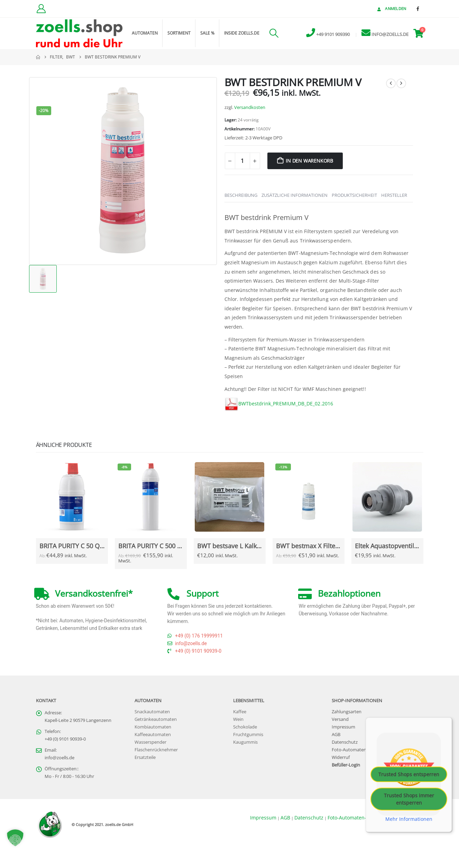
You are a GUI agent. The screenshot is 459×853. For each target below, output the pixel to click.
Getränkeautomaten (156, 722)
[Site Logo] (79, 33)
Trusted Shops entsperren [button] (408, 776)
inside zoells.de (241, 33)
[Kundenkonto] (41, 8)
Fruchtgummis (248, 737)
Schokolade (245, 729)
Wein (238, 722)
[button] (274, 33)
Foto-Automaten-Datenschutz (363, 752)
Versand (340, 722)
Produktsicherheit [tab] (354, 195)
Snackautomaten (152, 714)
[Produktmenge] (242, 161)
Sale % (207, 33)
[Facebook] (418, 8)
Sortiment (179, 33)
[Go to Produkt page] (72, 497)
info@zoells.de (59, 760)
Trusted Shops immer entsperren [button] (409, 801)
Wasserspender (150, 744)
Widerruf (341, 760)
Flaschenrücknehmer (156, 752)
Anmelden (391, 8)
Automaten (145, 33)
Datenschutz (345, 744)
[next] (401, 83)
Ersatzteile (145, 760)
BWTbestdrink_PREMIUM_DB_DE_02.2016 (285, 403)
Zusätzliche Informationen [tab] (294, 195)
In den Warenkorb (309, 160)
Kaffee (239, 714)
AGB (336, 737)
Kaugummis (245, 744)
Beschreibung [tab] (240, 195)
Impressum (343, 729)
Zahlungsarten (346, 714)
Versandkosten (249, 107)
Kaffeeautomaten (153, 737)
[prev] (391, 83)
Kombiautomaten (153, 729)
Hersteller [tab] (394, 195)
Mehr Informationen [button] (408, 821)
